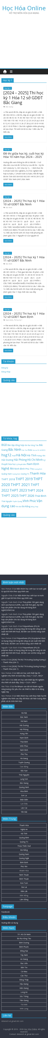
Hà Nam (24, 721)
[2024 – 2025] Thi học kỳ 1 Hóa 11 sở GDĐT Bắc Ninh (24, 258)
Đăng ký (4, 368)
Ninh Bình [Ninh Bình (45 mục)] (19, 468)
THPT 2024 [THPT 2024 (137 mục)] (35, 490)
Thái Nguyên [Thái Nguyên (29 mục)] (6, 501)
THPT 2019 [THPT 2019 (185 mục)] (24, 479)
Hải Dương (24, 725)
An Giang (24, 959)
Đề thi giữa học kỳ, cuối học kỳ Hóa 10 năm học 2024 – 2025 (23, 155)
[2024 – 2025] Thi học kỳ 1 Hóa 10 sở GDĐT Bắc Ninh (24, 202)
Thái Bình (24, 742)
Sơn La (24, 795)
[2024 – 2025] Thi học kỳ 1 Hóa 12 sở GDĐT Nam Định (24, 315)
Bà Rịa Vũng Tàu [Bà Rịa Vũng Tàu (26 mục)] (32, 445)
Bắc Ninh (9, 207)
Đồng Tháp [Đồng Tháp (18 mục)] (34, 507)
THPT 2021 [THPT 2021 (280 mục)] (20, 484)
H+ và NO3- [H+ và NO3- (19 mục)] (42, 450)
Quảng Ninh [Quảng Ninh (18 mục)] (16, 474)
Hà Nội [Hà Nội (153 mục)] (21, 455)
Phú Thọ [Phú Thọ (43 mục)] (29, 468)
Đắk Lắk (24, 891)
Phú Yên (24, 866)
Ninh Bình (24, 750)
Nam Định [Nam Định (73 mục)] (33, 464)
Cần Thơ (24, 975)
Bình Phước (24, 947)
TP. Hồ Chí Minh (24, 934)
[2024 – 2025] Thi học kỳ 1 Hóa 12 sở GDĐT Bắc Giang (23, 97)
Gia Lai (24, 887)
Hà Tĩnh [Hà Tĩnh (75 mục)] (32, 455)
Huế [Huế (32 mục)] (14, 455)
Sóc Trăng (24, 996)
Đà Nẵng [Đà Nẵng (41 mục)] (26, 506)
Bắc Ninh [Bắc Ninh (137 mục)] (14, 449)
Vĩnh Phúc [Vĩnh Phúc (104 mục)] (29, 501)
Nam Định (9, 320)
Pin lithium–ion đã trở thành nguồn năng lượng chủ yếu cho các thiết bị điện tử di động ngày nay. (22, 689)
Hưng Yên (24, 733)
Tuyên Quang (24, 762)
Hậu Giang (24, 984)
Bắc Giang (9, 107)
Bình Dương (24, 942)
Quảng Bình (24, 837)
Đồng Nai (24, 951)
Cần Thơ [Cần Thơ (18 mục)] (24, 450)
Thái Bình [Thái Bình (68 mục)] (40, 496)
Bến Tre (24, 967)
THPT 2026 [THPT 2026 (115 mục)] (26, 496)
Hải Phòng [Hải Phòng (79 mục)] (20, 459)
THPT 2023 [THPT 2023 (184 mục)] (18, 490)
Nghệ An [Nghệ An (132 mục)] (7, 468)
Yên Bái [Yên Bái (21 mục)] (18, 507)
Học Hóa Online (24, 8)
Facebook (5, 912)
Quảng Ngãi (24, 858)
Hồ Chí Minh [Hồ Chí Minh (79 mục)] (35, 459)
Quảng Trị (24, 842)
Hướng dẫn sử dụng (9, 923)
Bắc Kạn (24, 770)
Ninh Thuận (24, 875)
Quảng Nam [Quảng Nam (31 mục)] (6, 473)
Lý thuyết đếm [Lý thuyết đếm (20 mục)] (21, 464)
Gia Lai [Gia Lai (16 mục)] (35, 450)
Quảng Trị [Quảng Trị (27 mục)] (25, 474)
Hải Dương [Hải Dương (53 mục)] (7, 459)
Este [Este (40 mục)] (30, 449)
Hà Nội (24, 713)
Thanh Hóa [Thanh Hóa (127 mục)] (38, 473)
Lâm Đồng (24, 899)
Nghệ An (24, 829)
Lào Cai (24, 808)
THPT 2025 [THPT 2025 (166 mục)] (10, 495)
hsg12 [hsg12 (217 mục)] (6, 454)
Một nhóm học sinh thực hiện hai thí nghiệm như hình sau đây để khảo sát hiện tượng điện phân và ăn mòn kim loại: (23, 698)
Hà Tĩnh (24, 833)
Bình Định (24, 862)
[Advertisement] (24, 40)
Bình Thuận (24, 879)
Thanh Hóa (24, 825)
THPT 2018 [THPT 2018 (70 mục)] (8, 479)
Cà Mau (24, 971)
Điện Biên (24, 799)
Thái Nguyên (24, 775)
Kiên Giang (24, 988)
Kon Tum (24, 883)
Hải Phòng (24, 729)
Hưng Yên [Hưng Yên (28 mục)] (41, 455)
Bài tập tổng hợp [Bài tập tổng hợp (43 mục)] (16, 445)
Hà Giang (24, 758)
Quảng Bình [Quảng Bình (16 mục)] (38, 469)
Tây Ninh (24, 955)
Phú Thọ (24, 754)
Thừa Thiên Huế (24, 846)
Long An (24, 992)
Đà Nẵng (24, 850)
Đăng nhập (5, 371)
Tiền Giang (24, 1000)
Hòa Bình (24, 791)
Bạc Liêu (24, 963)
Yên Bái (24, 812)
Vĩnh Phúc (24, 746)
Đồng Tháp (24, 980)
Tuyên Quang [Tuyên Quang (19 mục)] (17, 501)
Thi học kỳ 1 (18, 320)
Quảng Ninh (24, 787)
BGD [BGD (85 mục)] (4, 445)
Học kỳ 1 (8, 88)
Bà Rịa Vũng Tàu (24, 938)
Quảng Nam (24, 854)
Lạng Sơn (24, 779)
